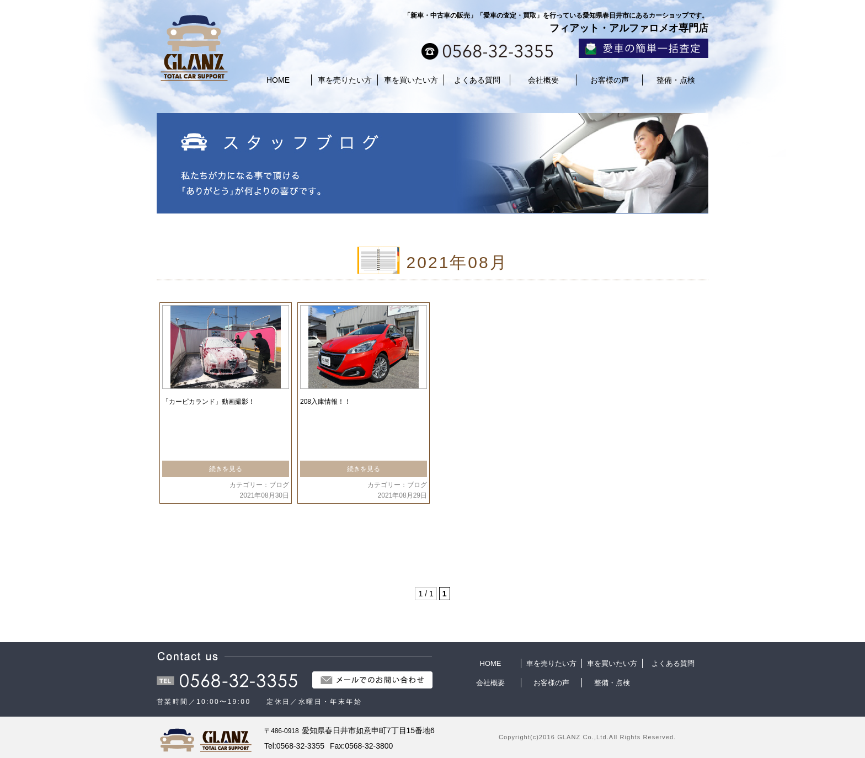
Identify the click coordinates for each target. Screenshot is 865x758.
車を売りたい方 (345, 80)
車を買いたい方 (411, 80)
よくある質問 (477, 80)
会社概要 (543, 80)
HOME (278, 80)
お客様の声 (609, 80)
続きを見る (225, 469)
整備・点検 (675, 80)
